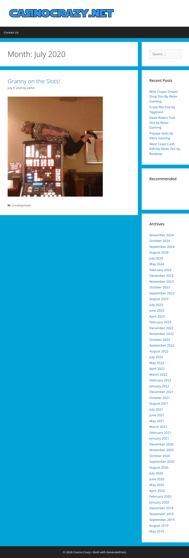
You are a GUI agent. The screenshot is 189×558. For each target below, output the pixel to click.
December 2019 (161, 508)
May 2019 (156, 531)
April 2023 (157, 316)
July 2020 (156, 473)
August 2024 (158, 252)
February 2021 (160, 432)
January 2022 (159, 386)
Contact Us (11, 32)
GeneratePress (116, 552)
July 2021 (156, 409)
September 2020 (161, 461)
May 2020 (156, 485)
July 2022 (156, 357)
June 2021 (156, 415)
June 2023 (156, 310)
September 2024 (161, 246)
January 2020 (159, 502)
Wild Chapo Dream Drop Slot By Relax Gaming (163, 96)
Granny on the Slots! (34, 81)
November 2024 (161, 235)
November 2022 (161, 333)
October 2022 (159, 339)
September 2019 (161, 519)
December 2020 (161, 444)
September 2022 (161, 345)
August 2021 (158, 403)
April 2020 (157, 490)
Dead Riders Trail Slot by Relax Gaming (162, 122)
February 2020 (160, 496)
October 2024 (159, 241)
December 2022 (161, 328)
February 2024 (160, 270)
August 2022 (158, 351)
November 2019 (161, 514)
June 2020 (156, 479)
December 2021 (161, 392)
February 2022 (160, 380)
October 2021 (159, 397)
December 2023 (161, 275)
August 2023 (158, 299)
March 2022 (158, 374)
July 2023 (156, 305)
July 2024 (156, 258)
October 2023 (159, 287)
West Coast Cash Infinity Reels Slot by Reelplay (164, 149)
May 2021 (156, 421)
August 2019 (158, 525)
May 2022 (156, 363)
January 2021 (159, 438)
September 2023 (161, 293)
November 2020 (161, 450)
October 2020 (159, 456)
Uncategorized (21, 205)
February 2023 (160, 322)
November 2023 (161, 281)
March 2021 (158, 426)
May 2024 (156, 264)
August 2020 (158, 467)
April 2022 (157, 368)
